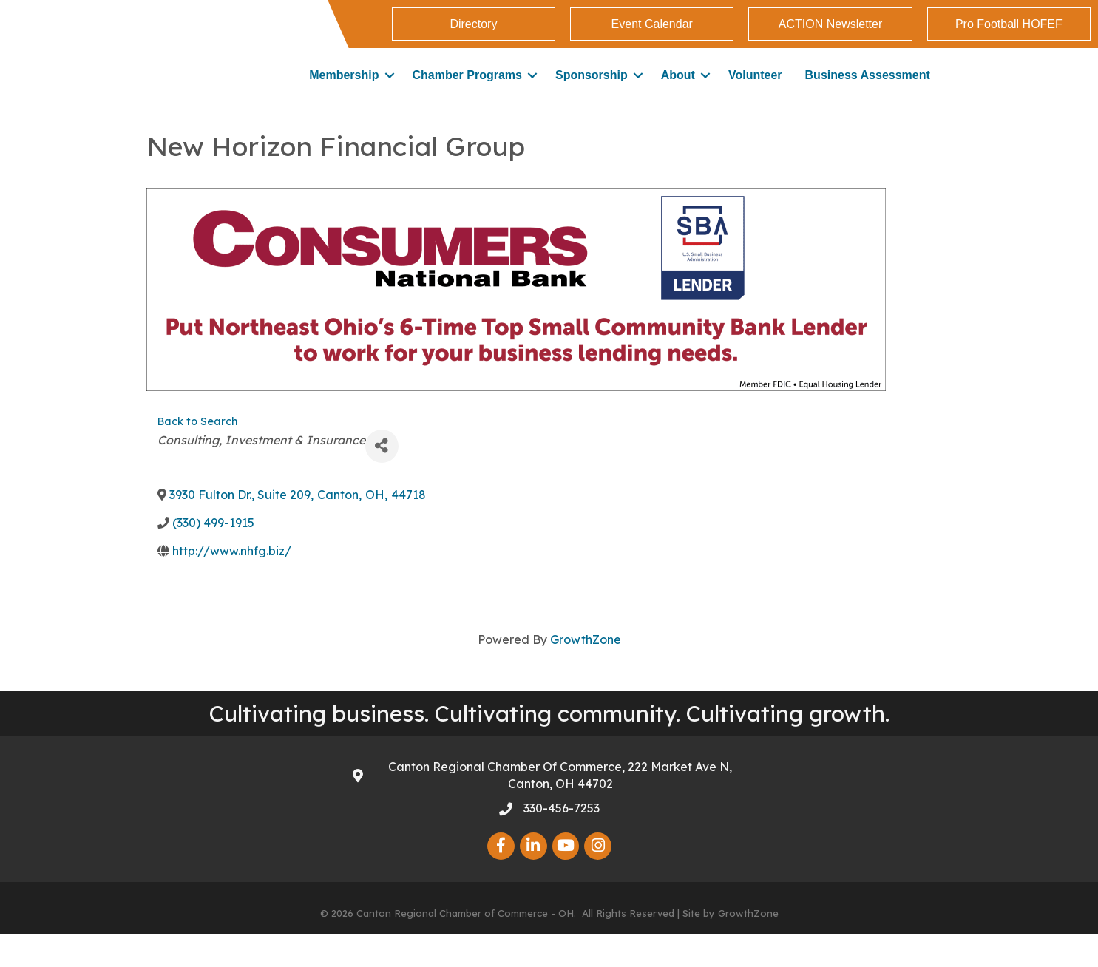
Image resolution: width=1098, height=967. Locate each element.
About (678, 91)
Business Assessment (867, 91)
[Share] (382, 478)
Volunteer (755, 91)
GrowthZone (585, 672)
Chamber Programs (467, 91)
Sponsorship (591, 91)
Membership (344, 91)
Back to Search (197, 454)
